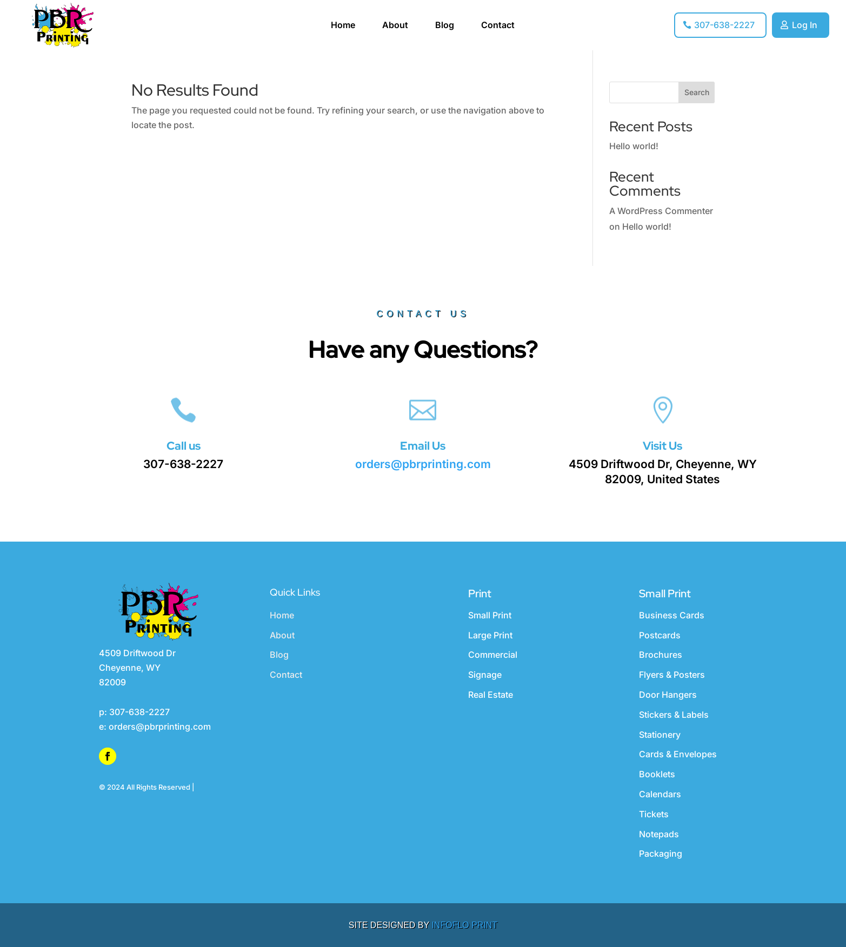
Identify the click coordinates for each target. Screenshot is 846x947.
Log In (804, 24)
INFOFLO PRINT (464, 925)
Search (696, 92)
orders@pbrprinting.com (423, 464)
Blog (444, 25)
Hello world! (633, 146)
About (395, 25)
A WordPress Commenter (661, 210)
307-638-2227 (724, 24)
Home (343, 25)
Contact (498, 25)
